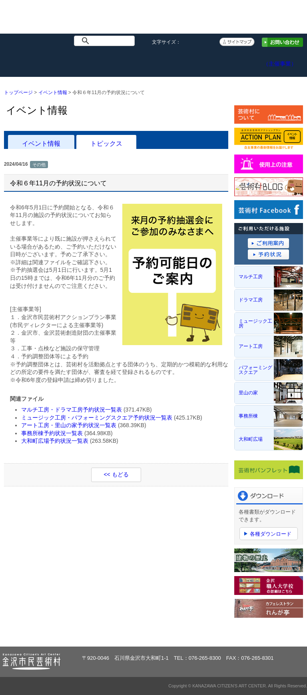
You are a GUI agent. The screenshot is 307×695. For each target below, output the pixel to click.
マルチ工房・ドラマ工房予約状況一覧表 (71, 409)
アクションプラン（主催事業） (285, 59)
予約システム (197, 60)
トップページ (22, 60)
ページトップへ (278, 633)
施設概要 (110, 60)
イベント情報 (66, 60)
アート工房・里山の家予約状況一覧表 (68, 425)
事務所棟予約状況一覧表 (52, 433)
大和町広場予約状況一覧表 (54, 441)
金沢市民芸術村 (41, 21)
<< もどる (116, 474)
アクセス (241, 60)
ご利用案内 (153, 60)
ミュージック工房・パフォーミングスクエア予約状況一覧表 (96, 417)
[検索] (106, 41)
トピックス (106, 143)
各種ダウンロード (270, 534)
